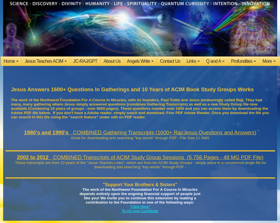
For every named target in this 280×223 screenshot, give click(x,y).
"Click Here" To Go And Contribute (140, 208)
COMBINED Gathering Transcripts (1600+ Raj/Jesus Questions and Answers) (140, 132)
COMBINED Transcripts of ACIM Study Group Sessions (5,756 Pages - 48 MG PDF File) (140, 157)
